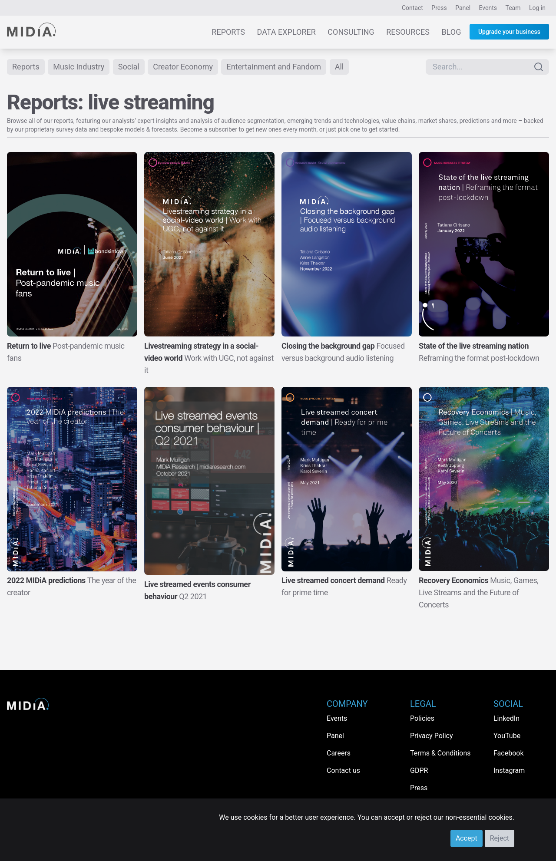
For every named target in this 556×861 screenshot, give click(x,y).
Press (439, 7)
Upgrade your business (509, 31)
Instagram (509, 770)
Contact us (343, 770)
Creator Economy (183, 66)
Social (128, 66)
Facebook (508, 753)
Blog (451, 31)
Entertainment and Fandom (273, 66)
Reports (228, 31)
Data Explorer (286, 31)
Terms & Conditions (440, 753)
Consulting (351, 31)
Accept (466, 838)
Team (513, 7)
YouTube (506, 736)
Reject (499, 838)
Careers (339, 753)
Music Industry (78, 66)
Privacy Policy (431, 736)
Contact (412, 7)
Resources (408, 31)
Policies (422, 718)
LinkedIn (506, 718)
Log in (537, 7)
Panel (462, 7)
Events (488, 7)
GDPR (419, 770)
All (339, 66)
